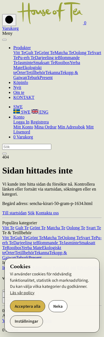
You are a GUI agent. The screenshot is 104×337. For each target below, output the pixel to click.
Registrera (40, 122)
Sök (31, 212)
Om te (18, 92)
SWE (22, 112)
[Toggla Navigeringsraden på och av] (9, 20)
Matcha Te (63, 52)
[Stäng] (4, 40)
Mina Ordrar (45, 127)
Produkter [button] (22, 47)
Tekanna (52, 72)
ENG (40, 112)
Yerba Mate (31, 247)
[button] (18, 106)
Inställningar (26, 321)
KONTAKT (23, 97)
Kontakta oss (47, 212)
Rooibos (62, 62)
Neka (58, 306)
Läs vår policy (22, 293)
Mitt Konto (23, 127)
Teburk (33, 77)
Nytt (17, 87)
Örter (21, 72)
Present (46, 77)
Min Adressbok (71, 127)
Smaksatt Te (44, 62)
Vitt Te (19, 52)
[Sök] (26, 147)
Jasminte (25, 62)
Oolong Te (82, 52)
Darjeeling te (46, 57)
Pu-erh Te (26, 57)
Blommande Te (50, 242)
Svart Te (93, 227)
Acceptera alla (27, 306)
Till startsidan (14, 212)
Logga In (21, 122)
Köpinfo (20, 82)
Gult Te (32, 52)
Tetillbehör (35, 72)
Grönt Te (46, 52)
